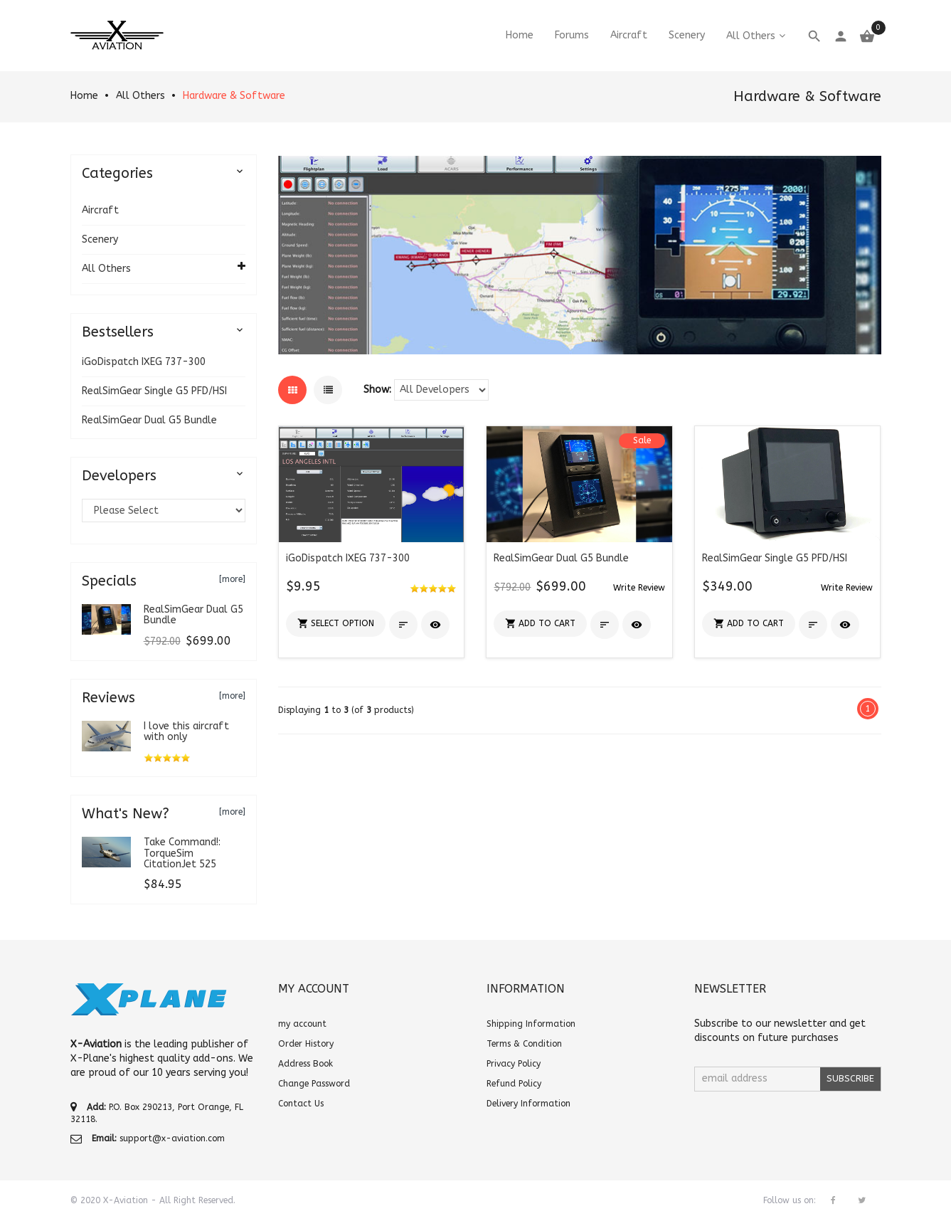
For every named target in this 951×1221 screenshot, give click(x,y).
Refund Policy (514, 1084)
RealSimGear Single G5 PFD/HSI (154, 391)
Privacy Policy (514, 1064)
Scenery (100, 239)
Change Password (314, 1084)
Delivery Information (528, 1104)
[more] (232, 579)
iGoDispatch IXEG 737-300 (144, 362)
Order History (306, 1044)
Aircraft (100, 210)
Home (84, 96)
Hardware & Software (234, 96)
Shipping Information (531, 1024)
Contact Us (301, 1104)
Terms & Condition (524, 1044)
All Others (140, 96)
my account (302, 1024)
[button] (336, 623)
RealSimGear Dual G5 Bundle (149, 420)
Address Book (305, 1064)
